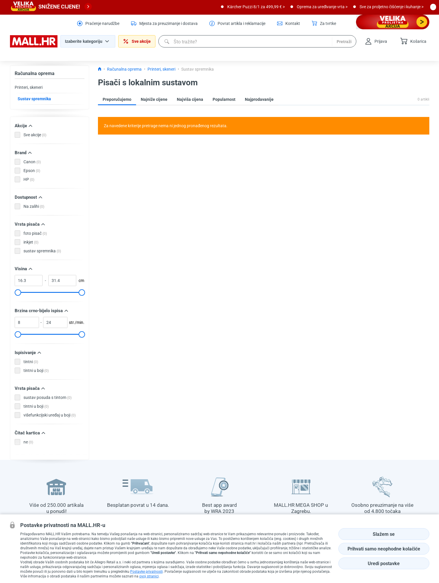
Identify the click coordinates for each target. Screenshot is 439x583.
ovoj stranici (149, 576)
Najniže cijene (154, 99)
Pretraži (344, 41)
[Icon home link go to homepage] (99, 69)
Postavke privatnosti (146, 572)
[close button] (433, 7)
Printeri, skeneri (29, 87)
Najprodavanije (259, 99)
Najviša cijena (190, 99)
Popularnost (224, 99)
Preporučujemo (117, 99)
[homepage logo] (33, 46)
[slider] (18, 292)
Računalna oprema (35, 73)
